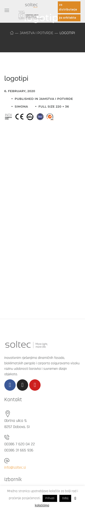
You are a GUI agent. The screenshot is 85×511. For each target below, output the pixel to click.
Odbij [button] (65, 498)
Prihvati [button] (49, 498)
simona (21, 106)
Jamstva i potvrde (36, 33)
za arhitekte (67, 18)
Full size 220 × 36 (54, 106)
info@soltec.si (15, 467)
